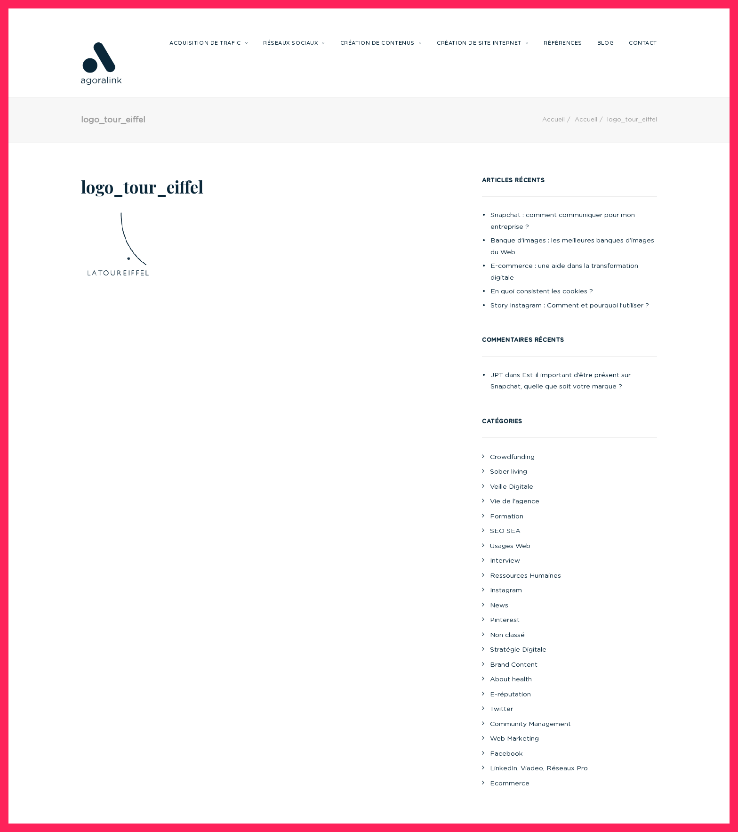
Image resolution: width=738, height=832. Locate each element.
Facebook (506, 754)
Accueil (553, 120)
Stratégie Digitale (518, 649)
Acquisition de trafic (208, 43)
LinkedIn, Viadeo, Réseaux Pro (539, 768)
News (499, 605)
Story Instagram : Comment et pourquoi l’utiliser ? (569, 305)
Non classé (507, 635)
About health (511, 679)
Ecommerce (509, 783)
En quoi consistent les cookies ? (541, 291)
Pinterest (505, 620)
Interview (505, 560)
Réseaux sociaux (294, 43)
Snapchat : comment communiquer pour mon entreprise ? (562, 221)
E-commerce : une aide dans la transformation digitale (564, 272)
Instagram (506, 590)
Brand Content (513, 665)
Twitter (501, 709)
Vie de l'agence (514, 501)
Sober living (508, 472)
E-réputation (510, 694)
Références (563, 43)
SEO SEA (505, 531)
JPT (496, 375)
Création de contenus (381, 43)
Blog (605, 43)
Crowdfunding (512, 457)
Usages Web (510, 546)
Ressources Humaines (525, 576)
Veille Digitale (511, 487)
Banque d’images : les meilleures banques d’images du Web (572, 246)
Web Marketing (514, 738)
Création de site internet (483, 43)
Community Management (530, 724)
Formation (506, 516)
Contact (643, 43)
